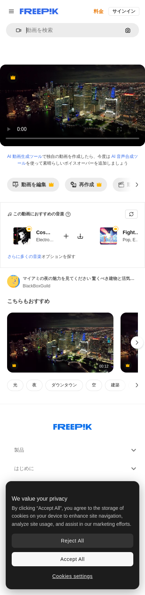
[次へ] (137, 184)
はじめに (76, 468)
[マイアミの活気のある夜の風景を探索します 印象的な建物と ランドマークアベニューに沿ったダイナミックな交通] (60, 343)
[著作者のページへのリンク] (13, 281)
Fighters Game (131, 233)
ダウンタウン (64, 384)
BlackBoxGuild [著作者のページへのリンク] (36, 285)
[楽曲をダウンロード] (80, 236)
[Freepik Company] (73, 425)
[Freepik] (39, 11)
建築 (115, 384)
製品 (76, 450)
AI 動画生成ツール (24, 156)
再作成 (85, 186)
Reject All (72, 541)
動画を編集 (33, 186)
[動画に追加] (66, 236)
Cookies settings (72, 576)
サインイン (123, 11)
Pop (126, 239)
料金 (99, 11)
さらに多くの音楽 (24, 256)
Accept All (72, 559)
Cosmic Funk (45, 233)
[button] (16, 30)
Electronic (45, 239)
